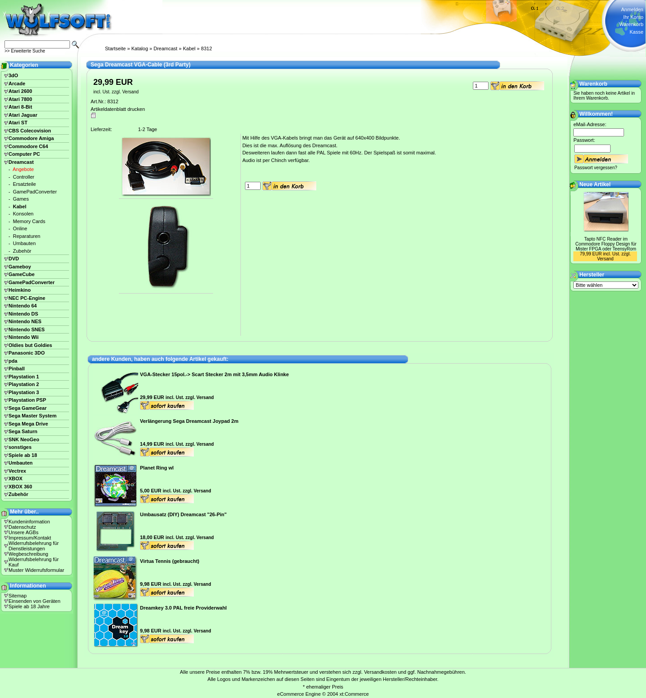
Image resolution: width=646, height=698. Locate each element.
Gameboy (20, 266)
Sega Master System (33, 415)
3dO (13, 75)
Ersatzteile (24, 184)
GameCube (22, 274)
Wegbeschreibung (28, 554)
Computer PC (24, 154)
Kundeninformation (29, 521)
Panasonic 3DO (27, 353)
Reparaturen (26, 236)
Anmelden (632, 9)
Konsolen (23, 213)
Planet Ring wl (157, 467)
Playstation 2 (24, 384)
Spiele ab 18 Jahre (29, 606)
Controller (24, 177)
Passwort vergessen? (595, 167)
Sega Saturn (23, 431)
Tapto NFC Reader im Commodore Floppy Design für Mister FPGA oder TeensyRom (606, 244)
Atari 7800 (20, 99)
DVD (14, 258)
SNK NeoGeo (24, 439)
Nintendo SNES (27, 329)
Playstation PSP (27, 400)
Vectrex (17, 471)
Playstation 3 (24, 392)
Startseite (115, 48)
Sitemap (17, 595)
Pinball (17, 368)
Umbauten (24, 243)
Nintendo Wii (24, 337)
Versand (130, 91)
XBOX (15, 478)
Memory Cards (29, 221)
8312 (206, 48)
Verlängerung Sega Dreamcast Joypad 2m (189, 421)
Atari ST (18, 122)
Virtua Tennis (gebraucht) (169, 561)
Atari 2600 (20, 91)
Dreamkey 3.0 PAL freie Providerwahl (183, 607)
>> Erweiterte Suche (24, 50)
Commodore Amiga (31, 138)
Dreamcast (165, 48)
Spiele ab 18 (23, 455)
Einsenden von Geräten (35, 601)
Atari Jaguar (23, 115)
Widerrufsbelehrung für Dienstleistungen (34, 545)
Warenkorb (631, 24)
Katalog (139, 48)
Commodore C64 (28, 146)
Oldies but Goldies (30, 345)
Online (20, 228)
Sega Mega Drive (28, 423)
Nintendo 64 (23, 305)
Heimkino (20, 290)
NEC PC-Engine (27, 298)
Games (21, 199)
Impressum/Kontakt (30, 537)
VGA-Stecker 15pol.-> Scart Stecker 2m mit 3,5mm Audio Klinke (214, 374)
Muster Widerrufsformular (36, 570)
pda (13, 361)
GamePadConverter (35, 191)
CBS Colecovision (30, 130)
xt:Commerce (354, 694)
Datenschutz (22, 527)
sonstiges (20, 447)
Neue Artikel (595, 184)
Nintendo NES (25, 321)
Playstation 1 (24, 376)
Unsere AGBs (24, 532)
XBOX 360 (20, 486)
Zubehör (22, 251)
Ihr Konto (633, 17)
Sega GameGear (28, 408)
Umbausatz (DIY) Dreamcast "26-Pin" (183, 514)
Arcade (17, 83)
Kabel (189, 48)
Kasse (636, 32)
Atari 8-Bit (20, 107)
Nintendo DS (23, 313)
